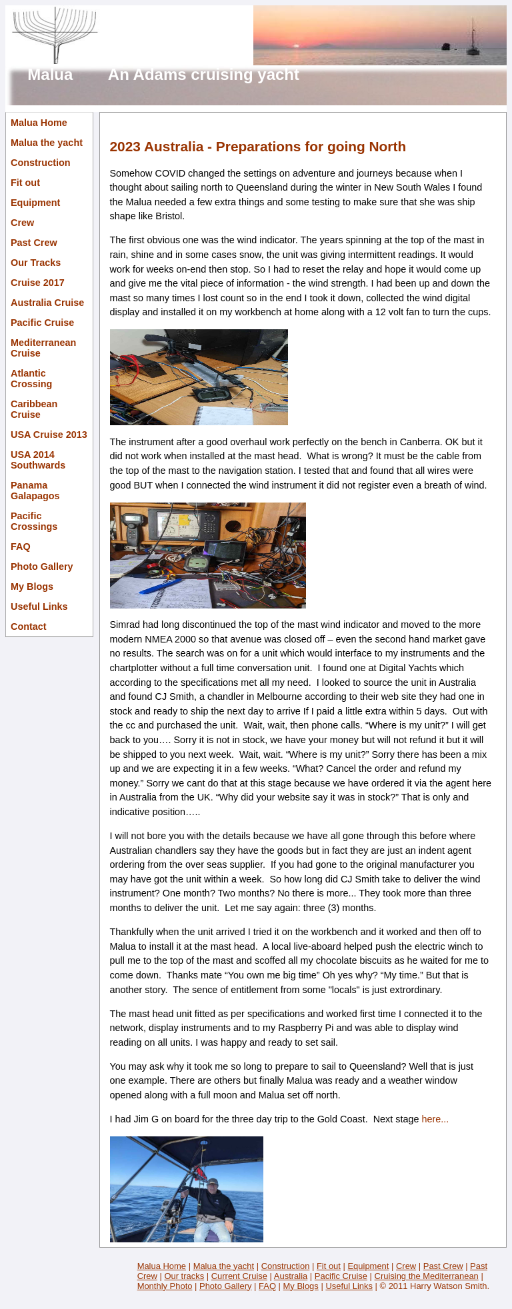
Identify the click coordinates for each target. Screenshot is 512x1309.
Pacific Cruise (42, 322)
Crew (22, 222)
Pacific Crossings (34, 521)
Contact (29, 626)
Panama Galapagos (35, 490)
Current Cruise (239, 1276)
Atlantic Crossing (31, 378)
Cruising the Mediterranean (427, 1276)
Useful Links (39, 606)
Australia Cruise (47, 302)
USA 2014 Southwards (38, 460)
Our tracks (184, 1276)
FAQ (21, 546)
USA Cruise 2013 (49, 434)
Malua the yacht (47, 142)
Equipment (35, 202)
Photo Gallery (42, 566)
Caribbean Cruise (34, 409)
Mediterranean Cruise (43, 348)
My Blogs (32, 586)
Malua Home (39, 122)
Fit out (25, 182)
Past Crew (34, 242)
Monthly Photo (165, 1286)
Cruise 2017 (38, 282)
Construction (41, 162)
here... (435, 1119)
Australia (290, 1276)
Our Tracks (36, 262)
